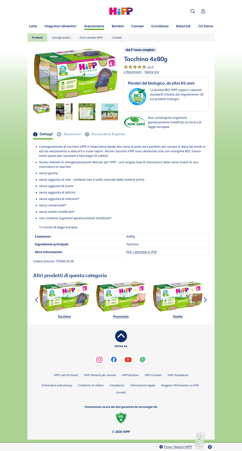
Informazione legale (142, 385)
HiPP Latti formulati (66, 375)
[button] (192, 11)
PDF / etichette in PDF (141, 252)
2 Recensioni (133, 72)
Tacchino (64, 316)
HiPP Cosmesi (153, 375)
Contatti (117, 37)
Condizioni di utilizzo (91, 385)
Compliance (117, 385)
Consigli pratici (61, 37)
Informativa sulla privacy (57, 385)
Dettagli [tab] (46, 134)
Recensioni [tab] (72, 134)
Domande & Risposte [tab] (108, 134)
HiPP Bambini (130, 375)
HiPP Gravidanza (178, 375)
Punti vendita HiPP (91, 37)
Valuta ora (151, 72)
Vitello (177, 316)
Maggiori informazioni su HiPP (180, 385)
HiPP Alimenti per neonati (100, 375)
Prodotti (37, 37)
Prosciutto (121, 316)
